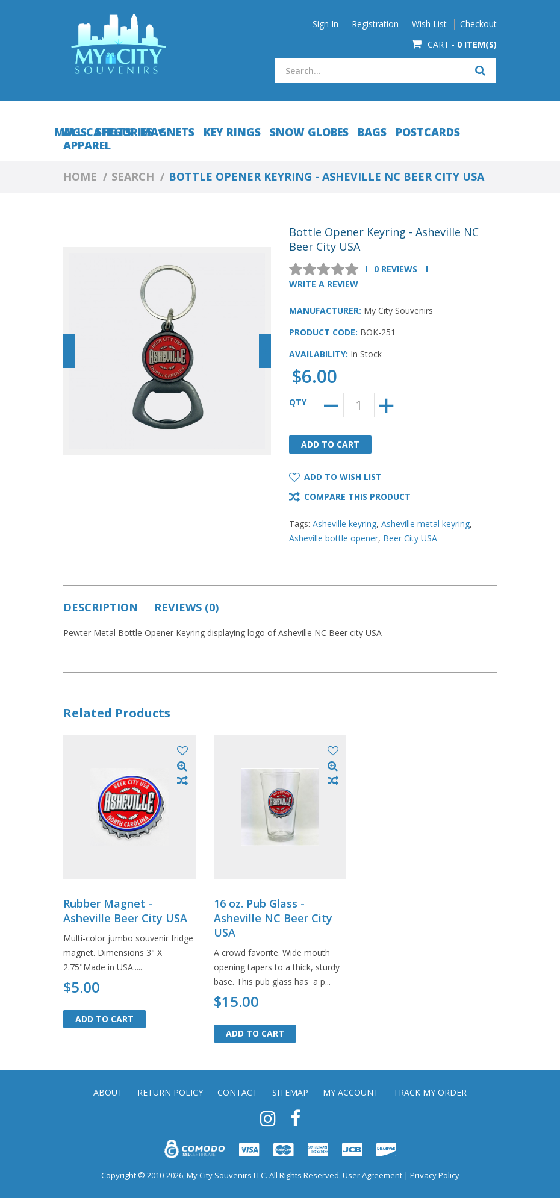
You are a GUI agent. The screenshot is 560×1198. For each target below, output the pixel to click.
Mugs (70, 132)
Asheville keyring (344, 523)
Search (132, 176)
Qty (297, 402)
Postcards (428, 132)
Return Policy (170, 1092)
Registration (375, 24)
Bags (372, 132)
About (108, 1092)
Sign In (325, 24)
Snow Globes (309, 132)
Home (80, 176)
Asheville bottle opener (333, 538)
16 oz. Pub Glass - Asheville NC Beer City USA (273, 918)
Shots (113, 132)
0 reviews (395, 269)
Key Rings (232, 132)
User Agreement (372, 1175)
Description (100, 607)
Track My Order (430, 1092)
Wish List (429, 24)
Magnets (167, 132)
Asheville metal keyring (425, 523)
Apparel (87, 145)
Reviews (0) (186, 607)
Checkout (478, 24)
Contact (237, 1092)
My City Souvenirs (398, 310)
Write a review (323, 284)
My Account (351, 1092)
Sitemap (290, 1092)
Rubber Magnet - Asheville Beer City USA (125, 910)
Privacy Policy (434, 1175)
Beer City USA (410, 538)
